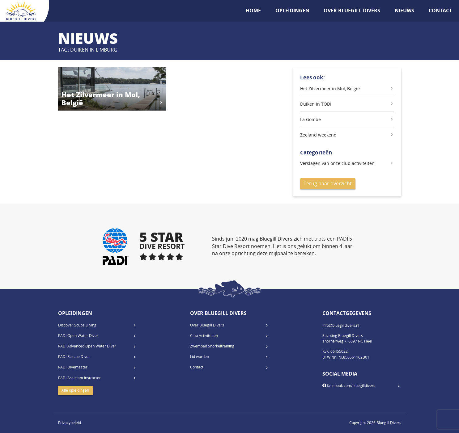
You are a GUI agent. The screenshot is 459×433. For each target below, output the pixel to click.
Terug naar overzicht (328, 183)
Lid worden (199, 356)
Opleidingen (292, 10)
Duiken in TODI (315, 104)
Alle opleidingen (75, 390)
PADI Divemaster (72, 367)
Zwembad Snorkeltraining (212, 346)
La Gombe (310, 119)
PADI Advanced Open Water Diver (87, 346)
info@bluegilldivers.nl (340, 325)
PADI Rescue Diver (74, 356)
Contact (440, 10)
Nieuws (404, 10)
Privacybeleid (69, 422)
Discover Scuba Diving (77, 325)
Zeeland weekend (318, 135)
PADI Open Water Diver (78, 335)
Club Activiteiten (204, 335)
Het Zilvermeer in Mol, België (330, 88)
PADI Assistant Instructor (79, 377)
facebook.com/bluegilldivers (348, 385)
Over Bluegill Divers (352, 10)
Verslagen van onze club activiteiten (337, 163)
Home (253, 10)
